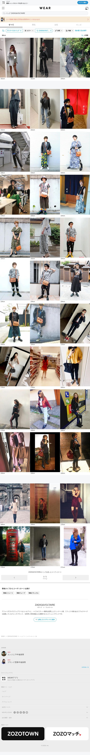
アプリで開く (83, 2)
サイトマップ (6, 696)
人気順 (84, 35)
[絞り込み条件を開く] (3, 30)
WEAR (3, 636)
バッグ (22, 636)
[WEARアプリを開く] (86, 8)
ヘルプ (4, 691)
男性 (34, 25)
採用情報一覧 (85, 667)
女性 (56, 25)
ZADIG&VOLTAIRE (12, 636)
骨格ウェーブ (21, 593)
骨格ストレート (8, 593)
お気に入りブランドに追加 (45, 620)
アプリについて (7, 702)
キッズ (78, 25)
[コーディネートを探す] (45, 13)
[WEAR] (44, 8)
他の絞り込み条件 (80, 30)
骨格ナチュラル (33, 593)
